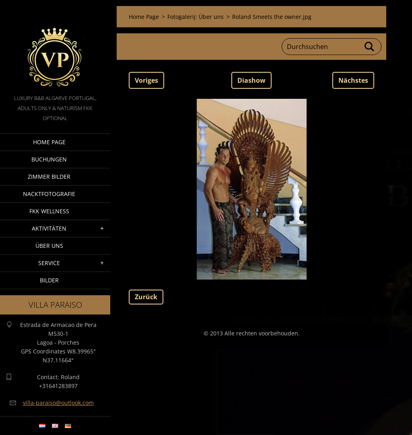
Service (49, 263)
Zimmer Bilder (49, 176)
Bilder (49, 280)
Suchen (370, 47)
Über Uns (49, 245)
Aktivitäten (49, 228)
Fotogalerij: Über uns (195, 16)
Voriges (146, 80)
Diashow (251, 80)
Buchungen (49, 159)
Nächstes (353, 80)
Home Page (49, 142)
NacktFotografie (49, 194)
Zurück (146, 296)
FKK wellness (49, 211)
